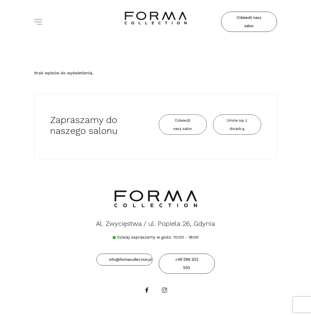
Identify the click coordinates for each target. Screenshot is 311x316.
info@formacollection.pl (130, 259)
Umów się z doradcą (237, 124)
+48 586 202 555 (186, 263)
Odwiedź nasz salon (249, 21)
